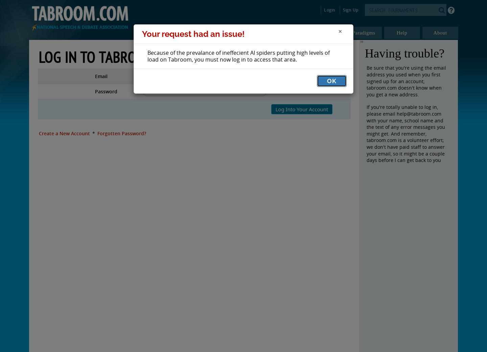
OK (332, 81)
